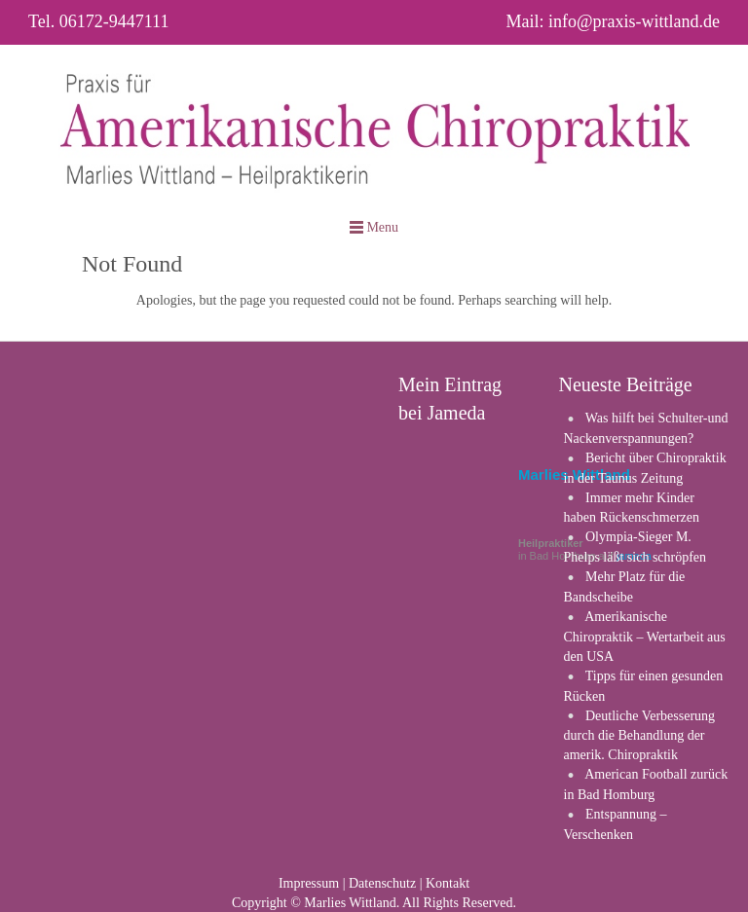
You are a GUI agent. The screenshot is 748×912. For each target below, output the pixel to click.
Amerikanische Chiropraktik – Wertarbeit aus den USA (645, 636)
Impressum (309, 883)
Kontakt (447, 883)
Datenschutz (382, 883)
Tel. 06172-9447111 (98, 21)
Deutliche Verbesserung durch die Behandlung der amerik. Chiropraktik (640, 736)
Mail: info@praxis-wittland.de (612, 21)
